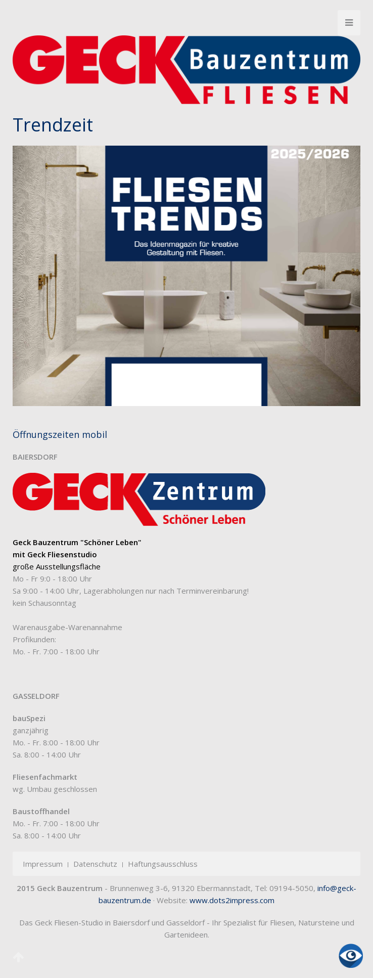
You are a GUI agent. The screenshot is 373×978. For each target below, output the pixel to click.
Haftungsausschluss (163, 864)
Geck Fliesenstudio (62, 554)
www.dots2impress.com (232, 900)
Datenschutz (95, 864)
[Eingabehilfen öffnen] (351, 956)
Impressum (43, 864)
